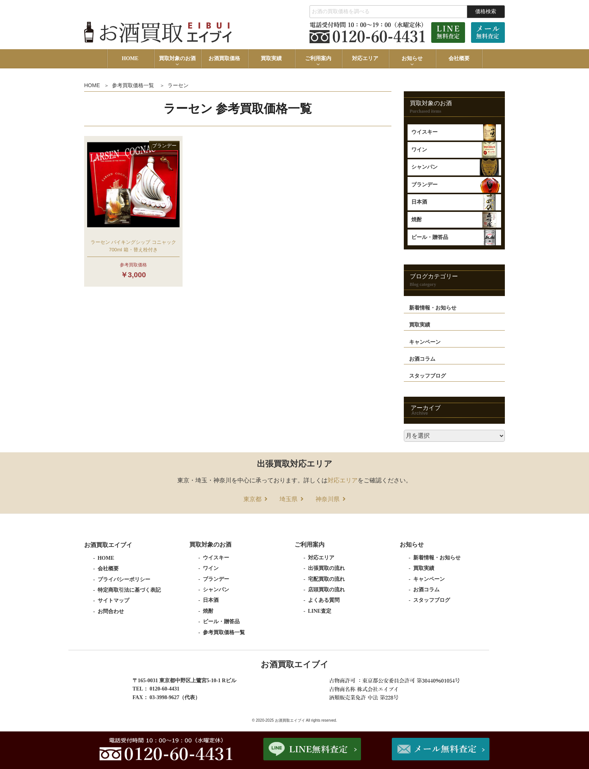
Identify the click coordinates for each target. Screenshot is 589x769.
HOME (130, 58)
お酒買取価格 (224, 58)
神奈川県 (328, 499)
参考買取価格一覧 (133, 85)
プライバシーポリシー (124, 579)
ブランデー (424, 184)
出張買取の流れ (326, 568)
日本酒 (419, 202)
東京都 (252, 499)
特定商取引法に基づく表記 (129, 590)
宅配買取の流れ (326, 579)
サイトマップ (113, 600)
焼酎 (416, 219)
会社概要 (459, 58)
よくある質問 (324, 600)
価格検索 (485, 11)
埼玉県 (288, 499)
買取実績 (271, 58)
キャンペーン (425, 342)
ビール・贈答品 (429, 237)
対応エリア (365, 58)
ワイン (419, 150)
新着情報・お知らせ (432, 308)
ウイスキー (424, 132)
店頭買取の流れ (326, 589)
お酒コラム (422, 359)
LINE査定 (319, 611)
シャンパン (424, 167)
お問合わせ (111, 611)
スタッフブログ (427, 376)
